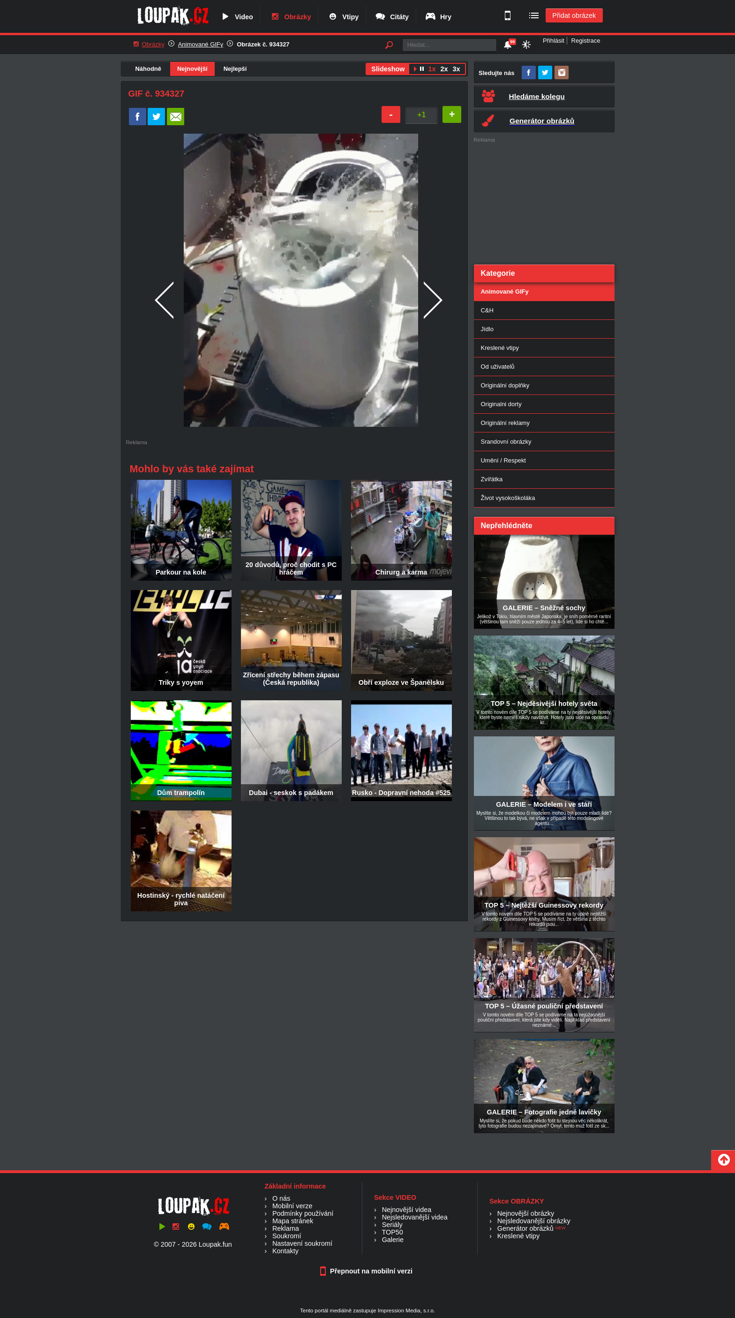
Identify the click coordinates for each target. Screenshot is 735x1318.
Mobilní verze (292, 1206)
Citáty (392, 17)
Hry (438, 17)
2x (444, 69)
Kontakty (285, 1251)
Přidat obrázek (574, 15)
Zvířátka (492, 479)
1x (431, 69)
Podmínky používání (302, 1213)
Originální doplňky (505, 385)
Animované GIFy (200, 44)
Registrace (585, 40)
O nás (281, 1198)
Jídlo (487, 329)
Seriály (392, 1224)
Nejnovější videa (407, 1209)
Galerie (393, 1239)
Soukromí (286, 1236)
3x (456, 69)
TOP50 (392, 1232)
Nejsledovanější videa (415, 1217)
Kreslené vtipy (500, 347)
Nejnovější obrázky (526, 1213)
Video (236, 17)
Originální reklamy (505, 422)
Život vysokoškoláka (508, 497)
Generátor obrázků (525, 1228)
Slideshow (388, 69)
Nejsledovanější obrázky (533, 1221)
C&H (487, 310)
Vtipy (343, 17)
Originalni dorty (501, 404)
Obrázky (290, 17)
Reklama (285, 1228)
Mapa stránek (292, 1221)
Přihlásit (553, 40)
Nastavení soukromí (302, 1243)
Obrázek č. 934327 (263, 44)
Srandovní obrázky (506, 441)
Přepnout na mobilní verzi (367, 1271)
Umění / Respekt (503, 460)
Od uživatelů (498, 366)
